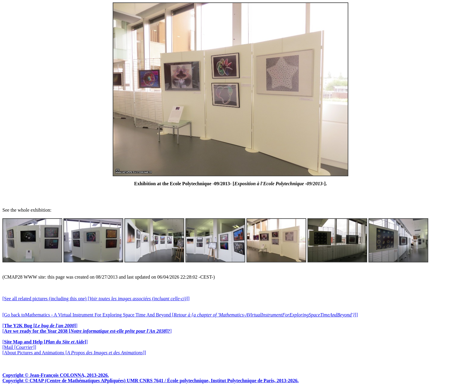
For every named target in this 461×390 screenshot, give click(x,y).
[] (40, 325)
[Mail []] (19, 347)
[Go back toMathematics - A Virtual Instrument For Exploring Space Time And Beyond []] (180, 314)
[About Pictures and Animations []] (74, 352)
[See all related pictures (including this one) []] (95, 298)
